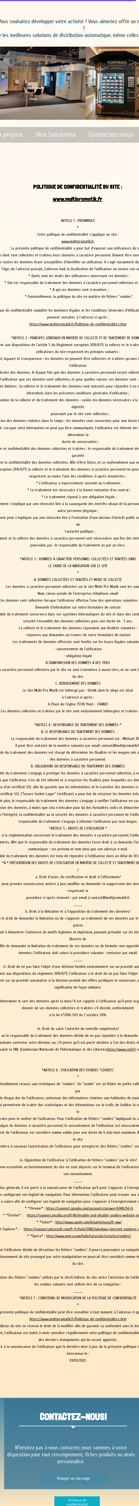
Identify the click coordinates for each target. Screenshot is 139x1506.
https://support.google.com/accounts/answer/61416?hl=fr (89, 1208)
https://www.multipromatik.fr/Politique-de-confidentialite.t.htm (78, 324)
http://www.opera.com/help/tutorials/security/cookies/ (88, 1236)
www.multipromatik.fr (77, 199)
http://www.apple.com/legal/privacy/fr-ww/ (88, 1222)
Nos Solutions (56, 134)
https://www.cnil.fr (121, 1049)
